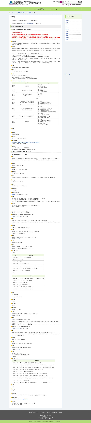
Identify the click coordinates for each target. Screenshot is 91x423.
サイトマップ (42, 412)
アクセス (65, 4)
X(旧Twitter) (54, 412)
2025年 (67, 22)
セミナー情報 (28, 12)
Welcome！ (15, 9)
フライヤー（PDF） (22, 81)
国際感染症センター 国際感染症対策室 (25, 3)
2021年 (67, 29)
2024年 (67, 24)
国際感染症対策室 (20, 12)
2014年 (67, 39)
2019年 (67, 33)
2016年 (67, 35)
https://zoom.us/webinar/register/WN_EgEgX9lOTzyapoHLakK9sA (25, 142)
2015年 (67, 37)
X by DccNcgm (68, 74)
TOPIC (27, 9)
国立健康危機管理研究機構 (75, 4)
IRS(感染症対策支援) (39, 9)
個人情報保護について (33, 412)
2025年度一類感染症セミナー (29, 23)
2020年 (67, 31)
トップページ (13, 12)
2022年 (67, 28)
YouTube (60, 412)
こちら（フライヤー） (16, 216)
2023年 (67, 26)
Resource (63, 9)
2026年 (67, 20)
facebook (48, 412)
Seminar (76, 9)
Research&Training (51, 9)
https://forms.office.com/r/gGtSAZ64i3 (20, 399)
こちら (13, 194)
